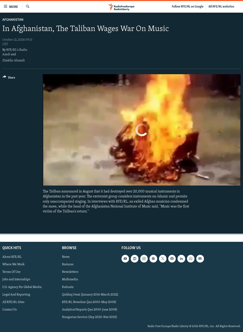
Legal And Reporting (16, 294)
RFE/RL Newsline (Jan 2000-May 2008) (89, 302)
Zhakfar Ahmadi (13, 60)
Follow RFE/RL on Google (188, 6)
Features (68, 264)
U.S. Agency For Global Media (22, 287)
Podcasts (68, 287)
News (66, 257)
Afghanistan (12, 20)
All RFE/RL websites (221, 6)
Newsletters (70, 272)
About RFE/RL (12, 257)
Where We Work (13, 264)
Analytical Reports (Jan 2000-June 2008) (89, 309)
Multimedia (70, 279)
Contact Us (9, 309)
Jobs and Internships (16, 279)
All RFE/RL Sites (13, 302)
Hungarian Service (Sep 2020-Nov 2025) (89, 317)
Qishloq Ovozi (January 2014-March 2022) (90, 294)
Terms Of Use (11, 272)
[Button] (9, 78)
